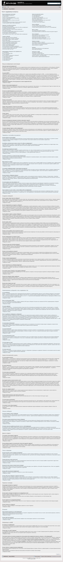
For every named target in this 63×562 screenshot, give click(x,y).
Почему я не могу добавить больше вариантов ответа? (11, 41)
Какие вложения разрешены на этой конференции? (40, 48)
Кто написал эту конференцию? (37, 52)
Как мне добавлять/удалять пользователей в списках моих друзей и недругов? (45, 31)
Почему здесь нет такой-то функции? (38, 53)
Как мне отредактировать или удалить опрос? (9, 42)
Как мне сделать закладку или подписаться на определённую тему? (43, 43)
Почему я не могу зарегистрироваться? (8, 17)
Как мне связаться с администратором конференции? (41, 56)
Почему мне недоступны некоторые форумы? (9, 43)
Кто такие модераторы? (36, 16)
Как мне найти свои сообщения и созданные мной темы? (41, 38)
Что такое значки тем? (6, 60)
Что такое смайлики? (5, 54)
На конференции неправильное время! (8, 28)
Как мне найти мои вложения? (37, 49)
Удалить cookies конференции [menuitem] (46, 556)
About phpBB (45, 526)
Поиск (58, 3)
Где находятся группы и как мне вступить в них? (40, 18)
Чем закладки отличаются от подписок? (38, 42)
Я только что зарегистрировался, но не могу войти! (10, 18)
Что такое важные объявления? (7, 56)
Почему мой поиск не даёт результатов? (38, 35)
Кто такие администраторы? (36, 15)
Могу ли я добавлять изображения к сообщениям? (10, 55)
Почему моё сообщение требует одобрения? (9, 48)
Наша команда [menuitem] (37, 556)
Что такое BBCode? (5, 52)
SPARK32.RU (5, 556)
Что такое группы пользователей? (37, 17)
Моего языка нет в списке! (6, 30)
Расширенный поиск (60, 3)
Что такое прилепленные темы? (7, 58)
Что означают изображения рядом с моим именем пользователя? (13, 31)
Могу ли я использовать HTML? (7, 53)
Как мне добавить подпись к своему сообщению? (10, 39)
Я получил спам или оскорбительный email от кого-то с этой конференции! (44, 27)
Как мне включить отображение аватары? (9, 32)
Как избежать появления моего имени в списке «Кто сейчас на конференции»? (15, 27)
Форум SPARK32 (12, 556)
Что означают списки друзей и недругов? (38, 30)
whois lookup (11, 538)
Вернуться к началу (6, 70)
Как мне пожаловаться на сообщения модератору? (10, 46)
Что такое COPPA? (5, 16)
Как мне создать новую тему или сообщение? (9, 37)
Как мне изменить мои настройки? (8, 26)
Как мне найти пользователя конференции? (39, 37)
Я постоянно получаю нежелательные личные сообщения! (41, 26)
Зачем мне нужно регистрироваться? (8, 15)
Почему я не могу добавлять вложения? (8, 44)
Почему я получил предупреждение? (8, 45)
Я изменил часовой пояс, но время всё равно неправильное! (12, 29)
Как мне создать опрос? (6, 40)
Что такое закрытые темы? (6, 59)
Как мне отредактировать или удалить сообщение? (10, 38)
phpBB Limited (35, 525)
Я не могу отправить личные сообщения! (38, 25)
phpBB (27, 164)
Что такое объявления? (6, 57)
